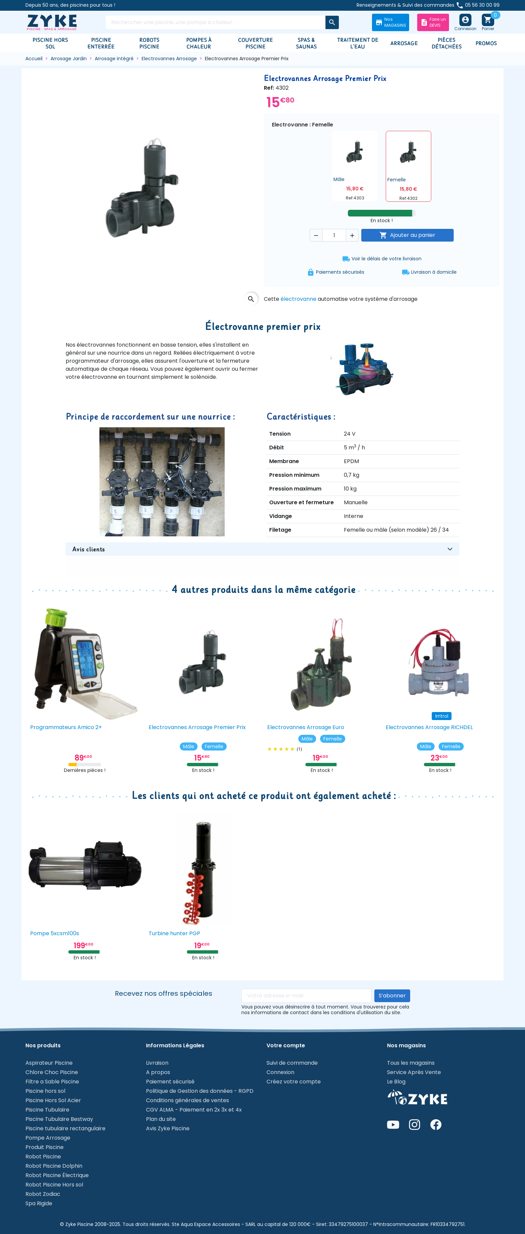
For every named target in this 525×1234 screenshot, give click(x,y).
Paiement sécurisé (170, 1081)
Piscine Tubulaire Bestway (59, 1119)
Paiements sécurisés (340, 272)
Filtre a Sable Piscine (52, 1081)
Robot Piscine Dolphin (53, 1166)
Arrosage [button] (404, 43)
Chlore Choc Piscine (51, 1072)
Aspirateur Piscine (49, 1063)
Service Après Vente (414, 1072)
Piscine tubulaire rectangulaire (65, 1128)
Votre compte (286, 1045)
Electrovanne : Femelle (302, 124)
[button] (355, 166)
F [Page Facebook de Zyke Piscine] (436, 1124)
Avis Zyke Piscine (168, 1128)
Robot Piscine (43, 1156)
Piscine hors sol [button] (50, 43)
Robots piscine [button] (149, 43)
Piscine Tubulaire (47, 1110)
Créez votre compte (294, 1081)
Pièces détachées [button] (447, 43)
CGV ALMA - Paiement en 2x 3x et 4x (194, 1110)
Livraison (157, 1063)
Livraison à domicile (434, 272)
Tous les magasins (411, 1063)
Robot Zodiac (42, 1194)
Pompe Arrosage (47, 1138)
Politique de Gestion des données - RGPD (199, 1091)
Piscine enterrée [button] (101, 43)
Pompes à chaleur (199, 43)
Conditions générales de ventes (187, 1100)
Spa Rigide (38, 1203)
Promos (486, 43)
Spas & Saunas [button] (306, 43)
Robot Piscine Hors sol (54, 1184)
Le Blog (396, 1081)
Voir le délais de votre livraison (382, 259)
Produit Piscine (44, 1147)
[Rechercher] (216, 22)
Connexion (280, 1072)
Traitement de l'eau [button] (357, 43)
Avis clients (88, 549)
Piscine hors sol (45, 1091)
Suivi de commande (292, 1063)
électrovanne (299, 299)
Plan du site (161, 1119)
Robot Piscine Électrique (57, 1175)
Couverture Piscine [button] (255, 43)
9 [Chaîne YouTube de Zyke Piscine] (393, 1124)
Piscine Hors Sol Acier (53, 1100)
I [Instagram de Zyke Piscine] (414, 1124)
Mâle (188, 746)
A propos (158, 1072)
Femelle (214, 746)
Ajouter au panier (407, 235)
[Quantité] (334, 235)
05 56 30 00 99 (482, 5)
